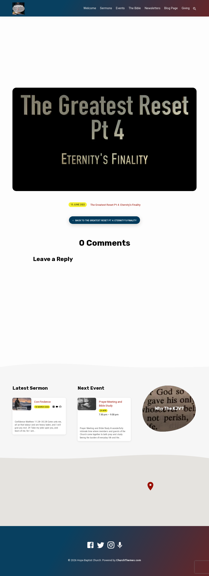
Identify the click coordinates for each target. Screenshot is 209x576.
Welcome (89, 8)
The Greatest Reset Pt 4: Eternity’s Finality (115, 204)
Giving (186, 8)
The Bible (135, 8)
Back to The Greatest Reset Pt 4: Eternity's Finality (104, 220)
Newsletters (152, 8)
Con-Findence (42, 401)
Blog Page (171, 8)
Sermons (106, 8)
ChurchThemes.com (128, 560)
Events (120, 8)
